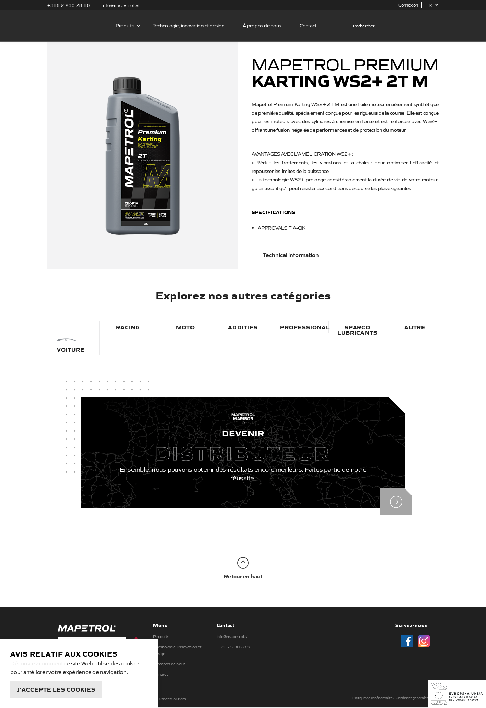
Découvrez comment (36, 663)
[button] (432, 5)
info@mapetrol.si (121, 5)
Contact (308, 25)
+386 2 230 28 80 (68, 5)
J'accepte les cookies (56, 689)
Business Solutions (171, 699)
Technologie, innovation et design (188, 25)
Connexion (408, 5)
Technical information (291, 254)
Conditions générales (412, 698)
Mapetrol (77, 26)
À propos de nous (262, 25)
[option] (143, 155)
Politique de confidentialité (372, 698)
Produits (125, 25)
